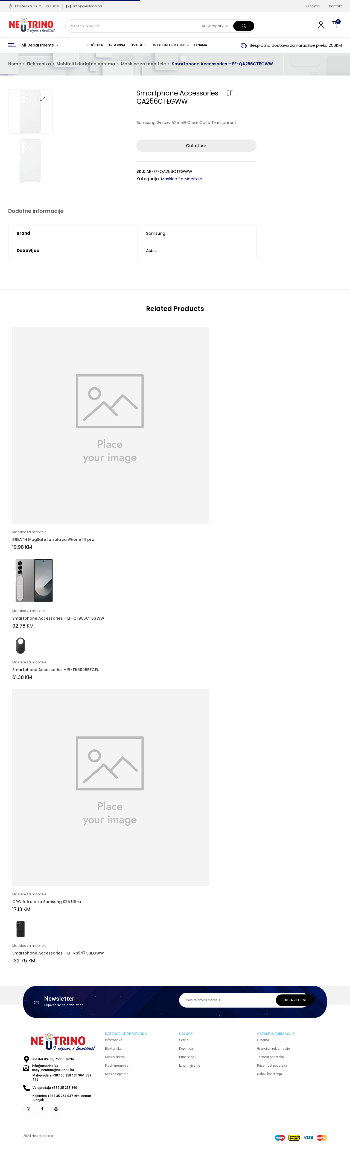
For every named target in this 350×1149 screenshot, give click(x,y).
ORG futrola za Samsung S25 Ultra (46, 902)
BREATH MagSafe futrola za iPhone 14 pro (53, 540)
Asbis (151, 251)
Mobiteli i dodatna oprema (86, 64)
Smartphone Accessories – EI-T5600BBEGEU (56, 670)
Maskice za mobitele (143, 64)
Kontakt (335, 6)
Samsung (155, 234)
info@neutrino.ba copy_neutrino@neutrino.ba (53, 1069)
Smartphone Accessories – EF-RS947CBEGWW (58, 954)
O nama (313, 6)
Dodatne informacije (34, 211)
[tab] (34, 212)
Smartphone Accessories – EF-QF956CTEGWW (58, 619)
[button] (335, 25)
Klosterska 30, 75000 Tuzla (33, 6)
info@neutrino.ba (87, 6)
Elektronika (39, 64)
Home (14, 64)
